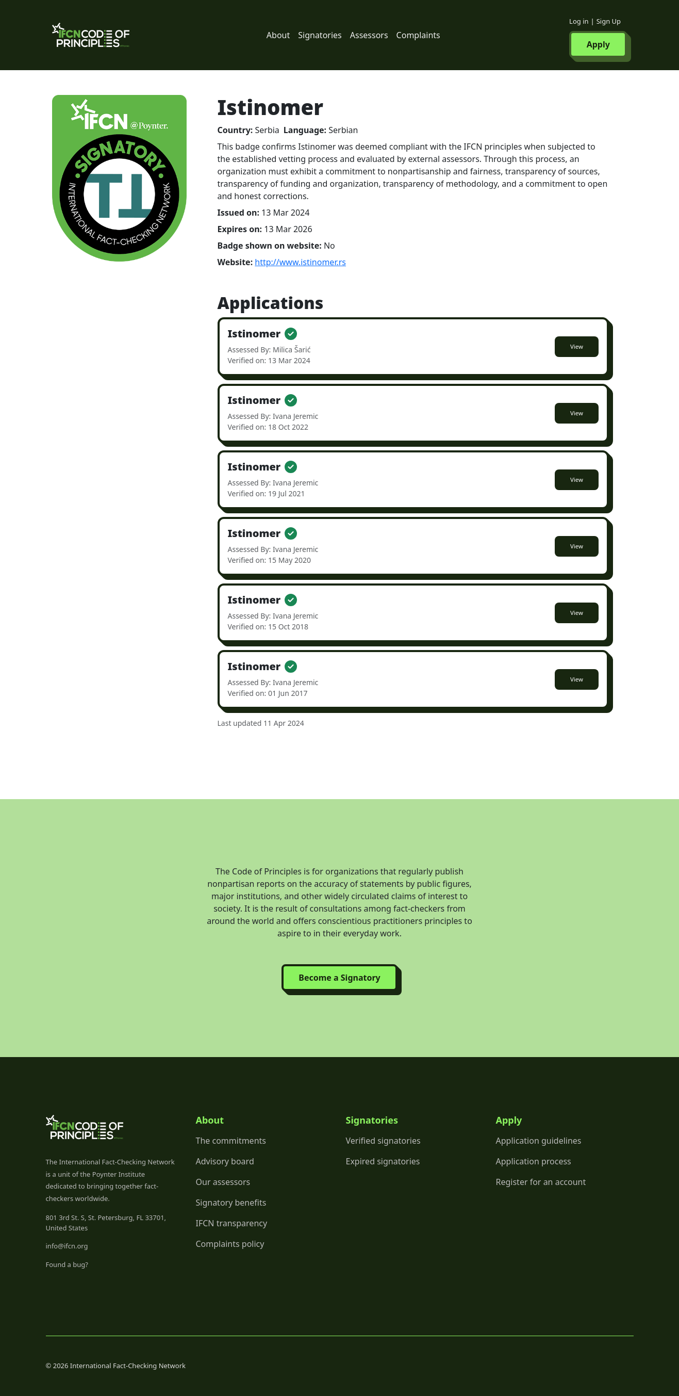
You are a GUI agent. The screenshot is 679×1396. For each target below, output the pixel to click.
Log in (578, 21)
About (278, 35)
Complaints (418, 35)
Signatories (320, 35)
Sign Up (609, 21)
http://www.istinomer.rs (300, 262)
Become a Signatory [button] (339, 977)
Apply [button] (598, 44)
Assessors (369, 35)
